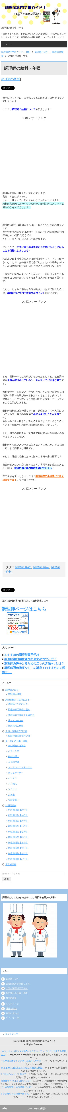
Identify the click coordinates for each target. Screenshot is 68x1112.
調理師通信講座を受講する (21, 715)
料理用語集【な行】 (18, 831)
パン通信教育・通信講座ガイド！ (16, 1087)
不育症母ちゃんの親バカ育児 (14, 1094)
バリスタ (12, 778)
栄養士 (11, 794)
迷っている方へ (15, 720)
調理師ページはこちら (24, 609)
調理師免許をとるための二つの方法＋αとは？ (34, 663)
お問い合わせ (12, 1013)
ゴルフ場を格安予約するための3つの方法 (20, 1061)
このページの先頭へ (37, 1108)
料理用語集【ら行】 (18, 853)
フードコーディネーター (20, 767)
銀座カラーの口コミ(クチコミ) (15, 1080)
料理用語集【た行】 (18, 826)
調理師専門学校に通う (19, 709)
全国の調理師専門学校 (16, 731)
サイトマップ (12, 1018)
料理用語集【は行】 (18, 837)
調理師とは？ (11, 690)
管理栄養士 (13, 800)
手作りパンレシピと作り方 (13, 1074)
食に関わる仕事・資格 (16, 741)
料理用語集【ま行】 (18, 842)
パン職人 (12, 783)
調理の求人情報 (15, 726)
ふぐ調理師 (13, 762)
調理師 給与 (41, 567)
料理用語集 (10, 805)
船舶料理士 (13, 756)
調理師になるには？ (18, 704)
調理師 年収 (23, 567)
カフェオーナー (15, 773)
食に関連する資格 (17, 745)
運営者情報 (10, 864)
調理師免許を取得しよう (17, 699)
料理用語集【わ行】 (18, 859)
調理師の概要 (10, 79)
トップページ (12, 1004)
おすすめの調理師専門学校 (21, 654)
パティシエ (13, 751)
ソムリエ (12, 789)
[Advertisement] (34, 155)
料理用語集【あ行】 (18, 810)
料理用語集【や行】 (18, 848)
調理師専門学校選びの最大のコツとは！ (30, 659)
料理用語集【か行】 (18, 815)
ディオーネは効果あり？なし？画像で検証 (21, 1067)
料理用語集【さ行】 (18, 821)
